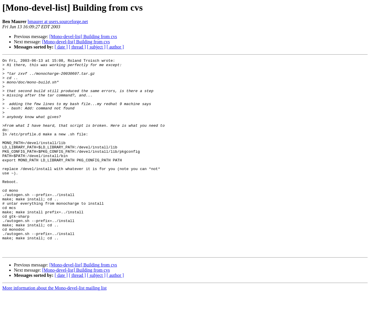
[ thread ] (77, 46)
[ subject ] (96, 46)
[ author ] (115, 46)
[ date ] (61, 46)
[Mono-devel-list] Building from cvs (83, 36)
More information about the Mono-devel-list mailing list (54, 326)
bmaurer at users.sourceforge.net (58, 21)
